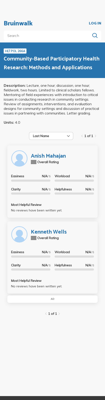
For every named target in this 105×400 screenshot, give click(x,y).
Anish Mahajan (48, 156)
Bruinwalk (18, 23)
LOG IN (95, 24)
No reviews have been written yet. (36, 210)
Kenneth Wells (49, 232)
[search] (47, 35)
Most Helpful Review (26, 205)
